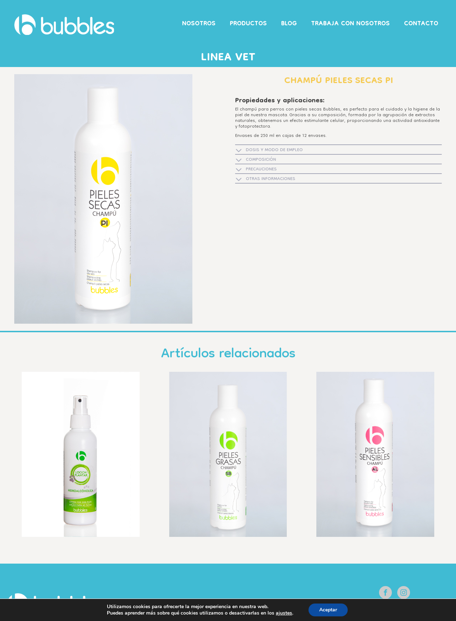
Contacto (421, 24)
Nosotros (199, 24)
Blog (289, 24)
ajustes (284, 613)
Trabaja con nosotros (350, 24)
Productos (248, 24)
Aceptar (328, 609)
